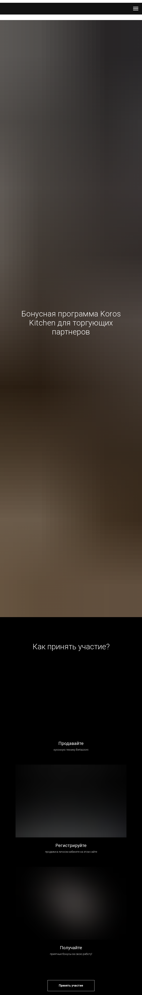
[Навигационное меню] (135, 8)
